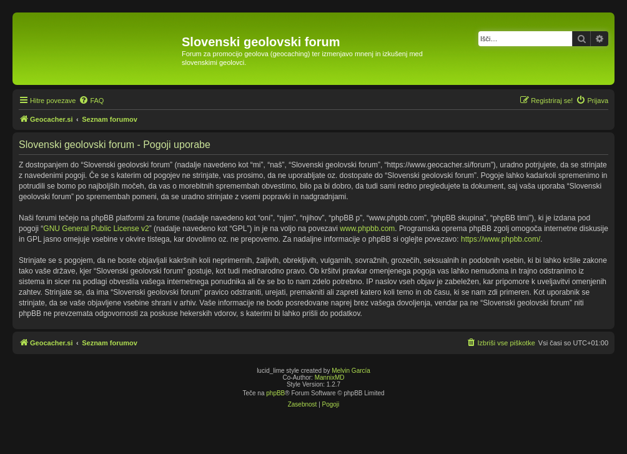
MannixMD (330, 377)
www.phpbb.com (367, 228)
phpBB (275, 393)
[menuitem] (91, 100)
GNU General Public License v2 (96, 228)
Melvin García (351, 370)
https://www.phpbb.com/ (500, 239)
